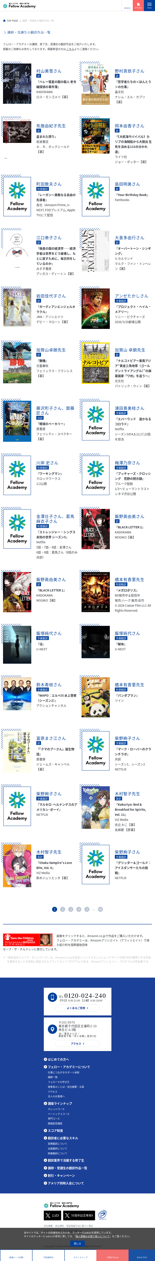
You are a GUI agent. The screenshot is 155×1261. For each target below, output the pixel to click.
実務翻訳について (57, 1143)
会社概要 (48, 1226)
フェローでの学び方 (58, 1082)
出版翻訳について (57, 1148)
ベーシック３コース (58, 1114)
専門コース (54, 1118)
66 (100, 909)
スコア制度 (55, 1130)
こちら (70, 49)
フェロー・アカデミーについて (69, 1067)
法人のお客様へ (56, 1096)
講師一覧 (53, 1077)
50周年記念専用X (78, 1215)
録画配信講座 (55, 1123)
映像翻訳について (57, 1153)
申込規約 (59, 1226)
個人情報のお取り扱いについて (93, 1236)
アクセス (52, 1092)
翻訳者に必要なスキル (63, 1138)
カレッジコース (56, 1109)
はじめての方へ (58, 1059)
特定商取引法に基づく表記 (79, 1226)
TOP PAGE (12, 20)
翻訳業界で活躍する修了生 (66, 1160)
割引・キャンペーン (61, 1175)
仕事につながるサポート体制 (63, 1072)
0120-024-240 (85, 995)
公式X (51, 1215)
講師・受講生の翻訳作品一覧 (67, 1168)
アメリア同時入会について (66, 1183)
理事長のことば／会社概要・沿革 (66, 1087)
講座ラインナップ (60, 1103)
